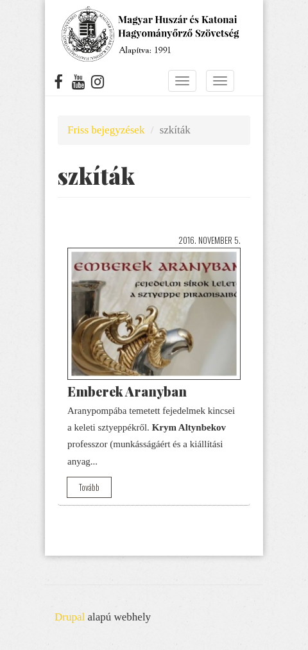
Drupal (70, 617)
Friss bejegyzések (105, 130)
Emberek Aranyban (127, 391)
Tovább (89, 487)
